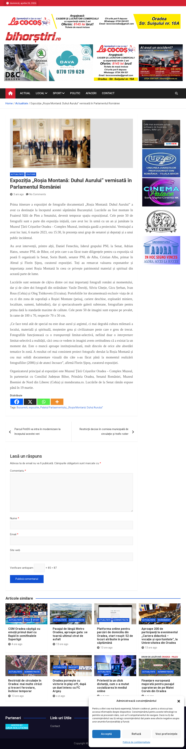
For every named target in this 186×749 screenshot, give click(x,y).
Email (14, 534)
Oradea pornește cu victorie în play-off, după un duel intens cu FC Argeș (69, 686)
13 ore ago (60, 644)
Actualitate (17, 174)
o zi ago (59, 695)
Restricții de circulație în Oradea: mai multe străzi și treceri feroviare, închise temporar (25, 686)
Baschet (73, 667)
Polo (27, 620)
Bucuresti (22, 407)
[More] (57, 402)
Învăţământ (164, 620)
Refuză (136, 734)
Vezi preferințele (166, 734)
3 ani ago (17, 194)
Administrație (76, 620)
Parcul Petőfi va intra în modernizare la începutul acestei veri (37, 431)
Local (40, 93)
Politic (75, 93)
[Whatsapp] (43, 402)
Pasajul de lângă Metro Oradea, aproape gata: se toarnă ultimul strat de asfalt (70, 634)
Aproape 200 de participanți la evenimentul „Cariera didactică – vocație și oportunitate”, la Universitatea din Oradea (159, 635)
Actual (25, 93)
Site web (15, 550)
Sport (57, 93)
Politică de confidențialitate (136, 742)
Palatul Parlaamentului (53, 407)
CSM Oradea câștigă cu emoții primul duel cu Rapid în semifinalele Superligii (24, 634)
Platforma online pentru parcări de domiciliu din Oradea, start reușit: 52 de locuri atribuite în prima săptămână (115, 635)
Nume (14, 518)
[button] (179, 701)
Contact (108, 93)
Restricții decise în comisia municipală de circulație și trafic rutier (104, 431)
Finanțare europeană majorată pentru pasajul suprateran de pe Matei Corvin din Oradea (157, 686)
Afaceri (91, 93)
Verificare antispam (21, 567)
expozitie (34, 407)
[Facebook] (16, 402)
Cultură (30, 174)
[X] (30, 402)
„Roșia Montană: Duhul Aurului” (85, 407)
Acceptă (106, 734)
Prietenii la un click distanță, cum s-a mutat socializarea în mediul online (113, 686)
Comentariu (18, 470)
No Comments (37, 194)
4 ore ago (15, 644)
